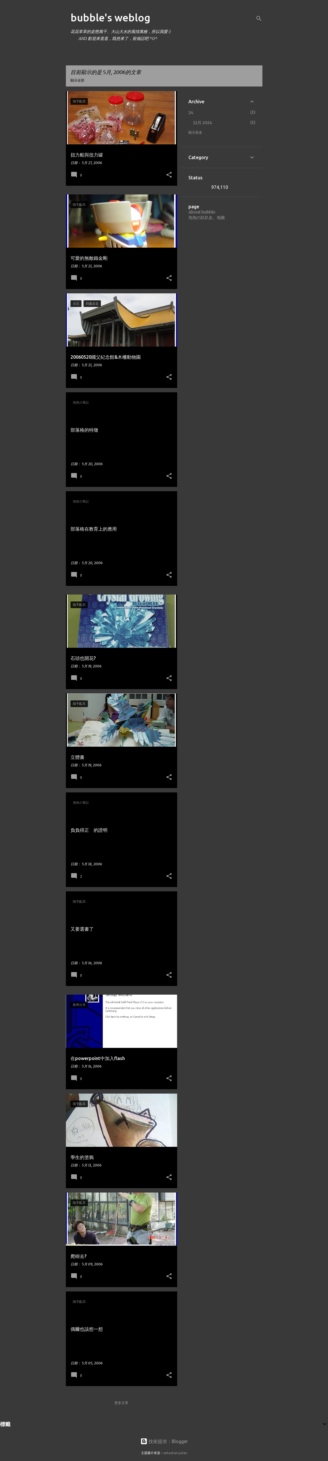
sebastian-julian (175, 1453)
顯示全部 (77, 80)
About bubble (201, 212)
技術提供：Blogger (164, 1441)
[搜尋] (258, 18)
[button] (169, 175)
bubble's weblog (110, 17)
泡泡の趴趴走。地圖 (206, 217)
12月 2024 (202, 122)
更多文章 (121, 1403)
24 (190, 112)
